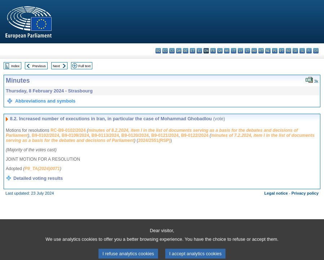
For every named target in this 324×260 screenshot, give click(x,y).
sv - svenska (316, 50)
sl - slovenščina (302, 50)
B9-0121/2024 (165, 135)
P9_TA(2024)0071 (42, 168)
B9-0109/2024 (75, 135)
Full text (84, 66)
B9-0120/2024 (135, 135)
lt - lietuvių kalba (247, 50)
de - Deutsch (185, 50)
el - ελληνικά (199, 50)
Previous (39, 66)
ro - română (288, 50)
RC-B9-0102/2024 (68, 130)
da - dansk (178, 50)
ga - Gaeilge (220, 50)
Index (15, 66)
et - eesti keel (192, 50)
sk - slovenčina (295, 50)
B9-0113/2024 (105, 135)
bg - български (158, 50)
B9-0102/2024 (45, 135)
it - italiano (233, 50)
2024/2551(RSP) (154, 140)
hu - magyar (254, 50)
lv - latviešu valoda (240, 50)
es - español (165, 50)
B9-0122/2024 (195, 135)
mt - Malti (261, 50)
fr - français (213, 50)
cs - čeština (172, 50)
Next (56, 66)
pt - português (281, 50)
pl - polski (274, 50)
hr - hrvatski (226, 50)
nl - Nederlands (268, 50)
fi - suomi (309, 50)
